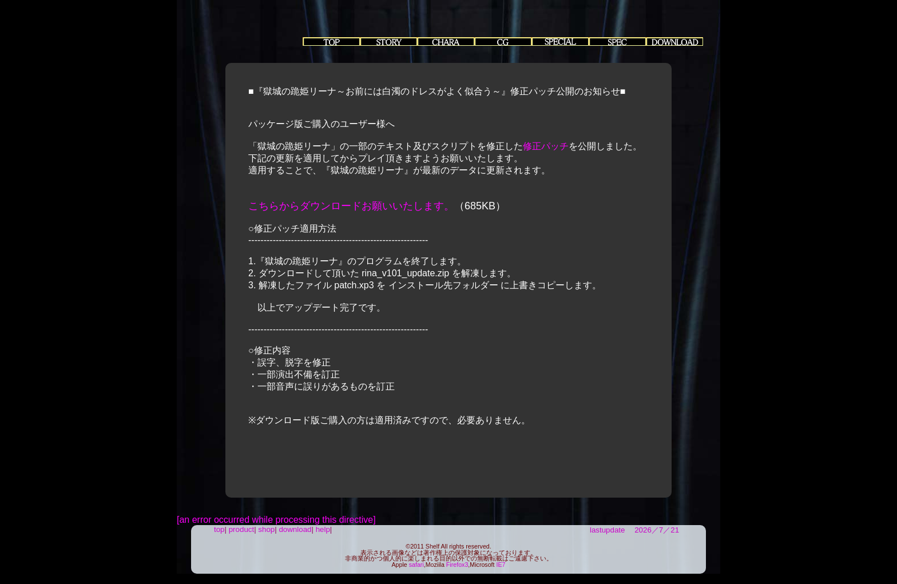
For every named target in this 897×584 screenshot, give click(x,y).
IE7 (501, 564)
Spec (617, 41)
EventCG (502, 41)
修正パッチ (546, 146)
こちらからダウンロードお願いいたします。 (351, 206)
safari (416, 564)
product (241, 529)
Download (674, 41)
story (388, 41)
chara (445, 41)
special (560, 41)
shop (266, 529)
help (323, 529)
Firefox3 (457, 564)
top (331, 41)
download (295, 529)
